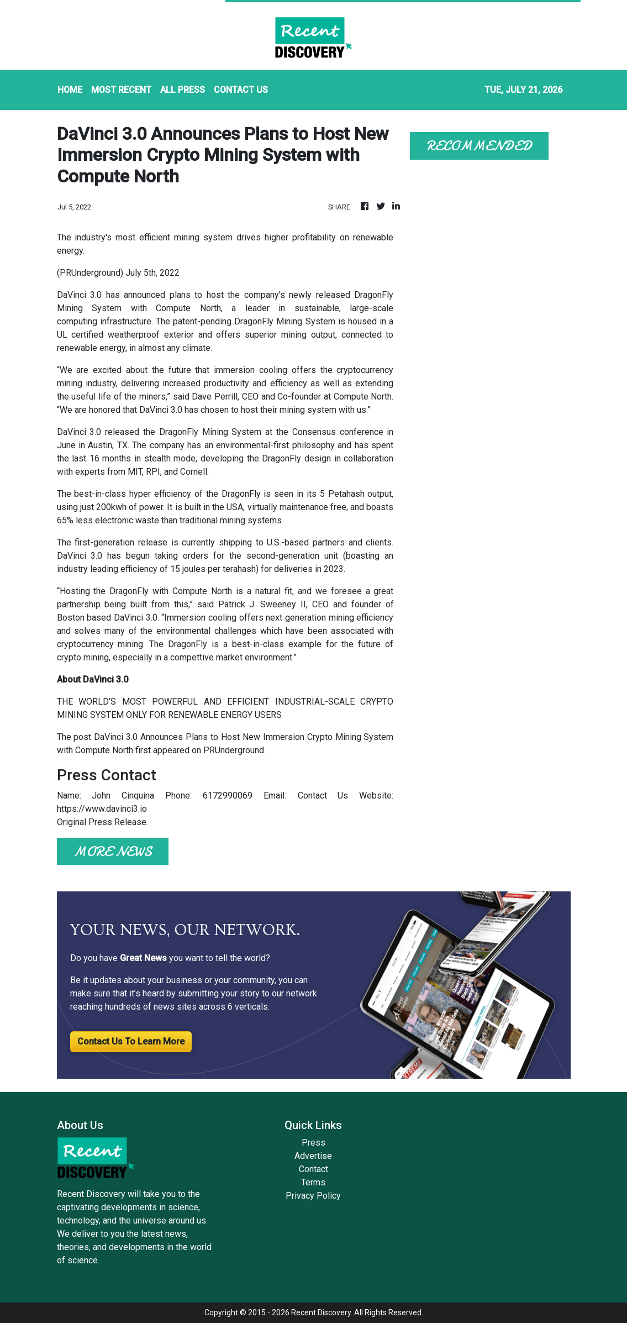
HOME (69, 90)
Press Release (117, 822)
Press (313, 1142)
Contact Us (323, 795)
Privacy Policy (313, 1195)
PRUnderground (233, 750)
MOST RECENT (121, 90)
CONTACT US (241, 90)
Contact (313, 1169)
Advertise (313, 1156)
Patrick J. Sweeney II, (263, 604)
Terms (313, 1182)
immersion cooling (253, 370)
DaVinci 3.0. (136, 617)
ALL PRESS (182, 90)
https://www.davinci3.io (102, 809)
